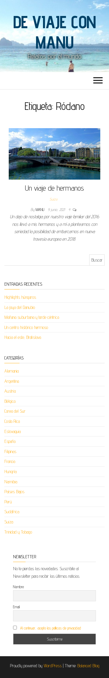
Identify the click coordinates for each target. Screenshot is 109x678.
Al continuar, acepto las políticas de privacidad (50, 628)
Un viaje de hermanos (54, 187)
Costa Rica (12, 421)
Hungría (10, 471)
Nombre (18, 586)
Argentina (11, 381)
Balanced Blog (88, 665)
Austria (10, 391)
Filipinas (10, 451)
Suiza (53, 199)
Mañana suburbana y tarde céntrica (31, 317)
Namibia (10, 481)
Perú (8, 502)
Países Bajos (14, 491)
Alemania (11, 371)
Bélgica (9, 401)
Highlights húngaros (20, 297)
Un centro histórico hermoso (26, 327)
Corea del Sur (15, 411)
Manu (40, 209)
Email (16, 606)
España (9, 441)
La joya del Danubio (19, 307)
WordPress (53, 665)
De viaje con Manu (54, 32)
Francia (9, 461)
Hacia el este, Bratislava (22, 337)
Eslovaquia (12, 431)
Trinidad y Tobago (18, 532)
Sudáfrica (11, 511)
